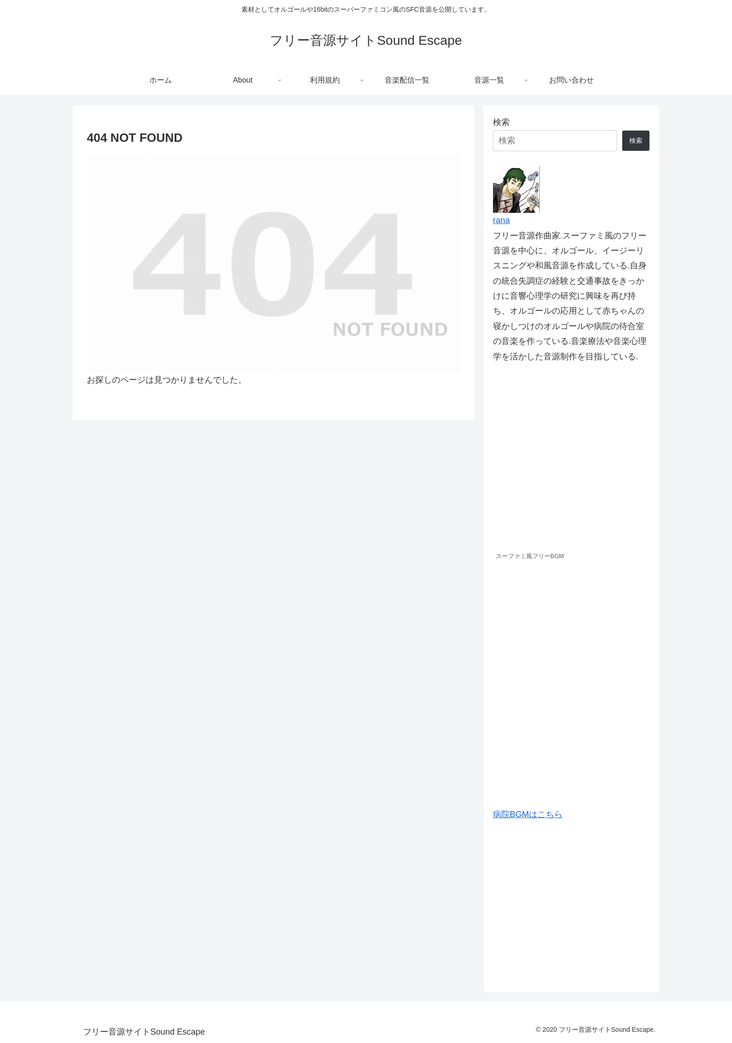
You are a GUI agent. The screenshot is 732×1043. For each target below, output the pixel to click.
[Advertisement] (571, 902)
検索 (501, 122)
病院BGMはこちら (528, 814)
